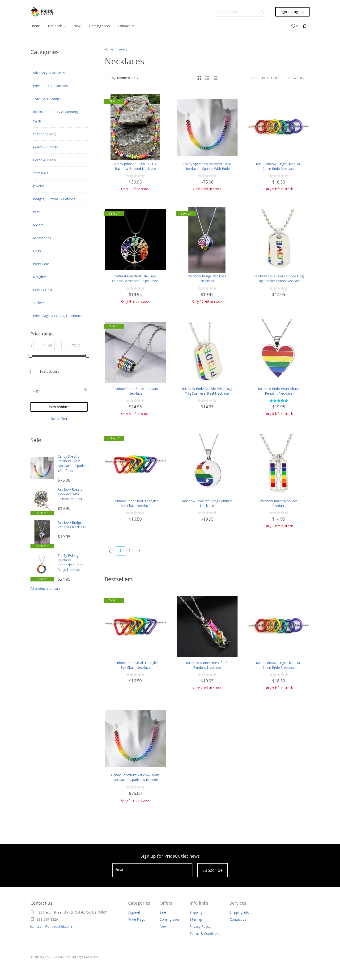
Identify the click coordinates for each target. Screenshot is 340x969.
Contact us (238, 919)
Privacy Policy (200, 926)
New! (163, 926)
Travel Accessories (47, 98)
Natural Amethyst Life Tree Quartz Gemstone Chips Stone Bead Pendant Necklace (135, 281)
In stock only (49, 371)
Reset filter (59, 418)
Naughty (39, 277)
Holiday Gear (42, 290)
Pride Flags (136, 919)
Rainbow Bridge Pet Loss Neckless (72, 524)
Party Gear (41, 264)
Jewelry (38, 186)
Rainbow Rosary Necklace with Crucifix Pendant (70, 494)
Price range (42, 333)
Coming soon (170, 919)
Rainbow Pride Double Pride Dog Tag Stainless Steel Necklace (207, 391)
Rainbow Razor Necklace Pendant (279, 503)
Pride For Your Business (51, 86)
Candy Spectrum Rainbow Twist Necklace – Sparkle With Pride (72, 463)
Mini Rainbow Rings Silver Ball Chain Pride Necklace (278, 166)
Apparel (38, 225)
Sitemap (196, 919)
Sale (163, 912)
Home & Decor (44, 160)
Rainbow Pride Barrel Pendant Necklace (135, 391)
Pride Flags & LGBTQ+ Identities (57, 315)
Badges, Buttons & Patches (54, 199)
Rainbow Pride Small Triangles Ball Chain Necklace (135, 503)
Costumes (40, 173)
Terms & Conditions (205, 933)
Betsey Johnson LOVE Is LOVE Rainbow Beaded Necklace (135, 166)
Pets (36, 212)
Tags (35, 390)
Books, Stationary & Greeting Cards (55, 116)
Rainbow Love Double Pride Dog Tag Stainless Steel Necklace (279, 278)
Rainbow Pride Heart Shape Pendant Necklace (279, 391)
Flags (37, 251)
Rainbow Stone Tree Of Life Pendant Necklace (207, 665)
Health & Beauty (45, 147)
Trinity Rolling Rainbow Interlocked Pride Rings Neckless (70, 562)
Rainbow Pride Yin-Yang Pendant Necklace (207, 503)
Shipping (196, 912)
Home (109, 49)
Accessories (42, 238)
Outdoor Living (44, 134)
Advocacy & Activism (49, 73)
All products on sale (45, 588)
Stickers (39, 303)
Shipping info (239, 912)
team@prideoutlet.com (54, 926)
